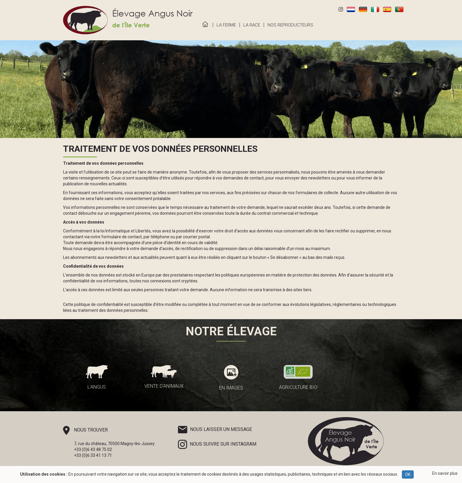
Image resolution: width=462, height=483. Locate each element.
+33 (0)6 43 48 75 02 (93, 449)
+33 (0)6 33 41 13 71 (93, 455)
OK (407, 474)
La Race (251, 25)
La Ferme (226, 25)
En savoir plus (445, 473)
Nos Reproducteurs (290, 25)
